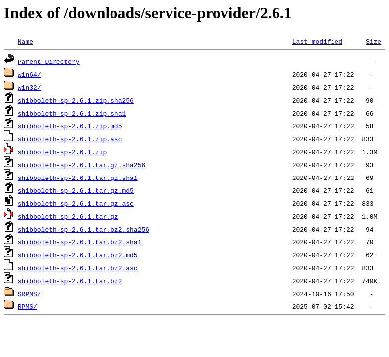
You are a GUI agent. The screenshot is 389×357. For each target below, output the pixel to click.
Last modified (317, 41)
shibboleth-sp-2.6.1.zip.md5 (70, 125)
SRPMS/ (29, 293)
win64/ (29, 74)
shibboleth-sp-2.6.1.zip (62, 151)
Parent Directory (49, 61)
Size (373, 41)
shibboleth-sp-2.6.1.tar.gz (68, 216)
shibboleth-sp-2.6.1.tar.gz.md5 (76, 190)
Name (25, 41)
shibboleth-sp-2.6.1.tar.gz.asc (76, 203)
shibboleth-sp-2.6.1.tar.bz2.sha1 (80, 242)
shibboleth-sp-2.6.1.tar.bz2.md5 (78, 254)
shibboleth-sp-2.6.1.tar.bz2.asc (78, 267)
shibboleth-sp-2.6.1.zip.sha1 (72, 113)
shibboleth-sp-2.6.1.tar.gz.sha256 (81, 164)
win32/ (29, 87)
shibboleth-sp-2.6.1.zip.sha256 (76, 100)
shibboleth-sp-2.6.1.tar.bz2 (70, 280)
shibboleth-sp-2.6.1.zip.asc (70, 138)
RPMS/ (27, 306)
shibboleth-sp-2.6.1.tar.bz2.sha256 (83, 229)
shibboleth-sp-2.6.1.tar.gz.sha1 (78, 177)
